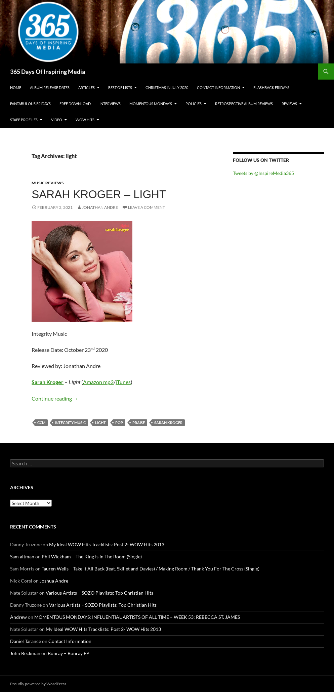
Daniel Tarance (25, 641)
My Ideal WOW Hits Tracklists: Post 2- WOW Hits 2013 (106, 544)
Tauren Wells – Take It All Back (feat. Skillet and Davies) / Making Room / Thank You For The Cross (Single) (150, 568)
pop (119, 422)
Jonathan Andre (100, 207)
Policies (193, 103)
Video (56, 120)
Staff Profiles (24, 120)
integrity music (70, 422)
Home (15, 87)
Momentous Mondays (150, 103)
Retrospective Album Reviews (244, 103)
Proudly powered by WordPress (38, 683)
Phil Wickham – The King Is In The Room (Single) (92, 556)
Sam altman (22, 556)
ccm (41, 422)
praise (138, 422)
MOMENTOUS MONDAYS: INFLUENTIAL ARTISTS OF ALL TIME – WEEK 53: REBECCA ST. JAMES (137, 617)
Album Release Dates (50, 87)
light (100, 422)
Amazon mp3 (98, 382)
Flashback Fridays (271, 87)
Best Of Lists (120, 87)
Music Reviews (48, 182)
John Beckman (25, 653)
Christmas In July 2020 (166, 87)
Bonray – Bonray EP (68, 653)
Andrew (18, 617)
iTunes (123, 382)
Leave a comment (146, 207)
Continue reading (55, 398)
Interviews (110, 103)
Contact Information (218, 87)
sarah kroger (168, 422)
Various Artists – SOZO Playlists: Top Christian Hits (99, 593)
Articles (86, 87)
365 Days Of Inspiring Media (47, 71)
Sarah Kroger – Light (99, 194)
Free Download (75, 103)
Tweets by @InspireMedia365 (263, 173)
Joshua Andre (54, 581)
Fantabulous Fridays (30, 103)
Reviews (289, 103)
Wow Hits (85, 120)
